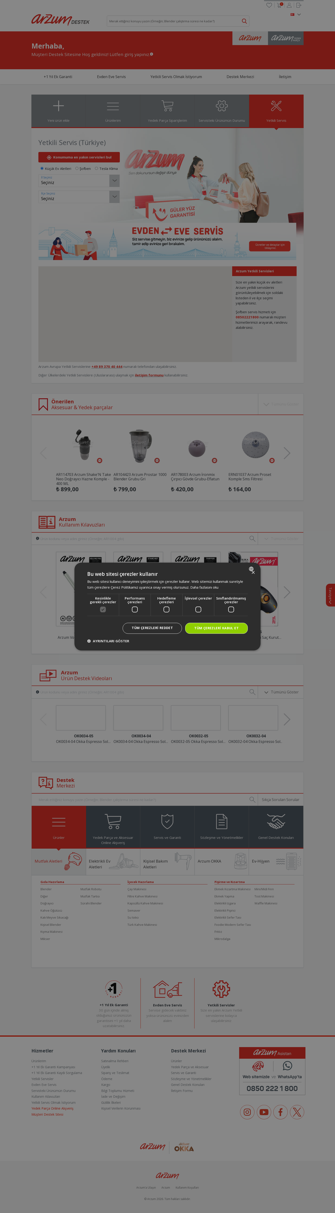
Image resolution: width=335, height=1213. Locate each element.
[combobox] (252, 569)
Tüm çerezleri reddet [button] (152, 628)
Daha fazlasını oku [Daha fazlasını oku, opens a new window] (204, 587)
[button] (108, 640)
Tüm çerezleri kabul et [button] (216, 628)
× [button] (253, 572)
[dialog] (167, 606)
